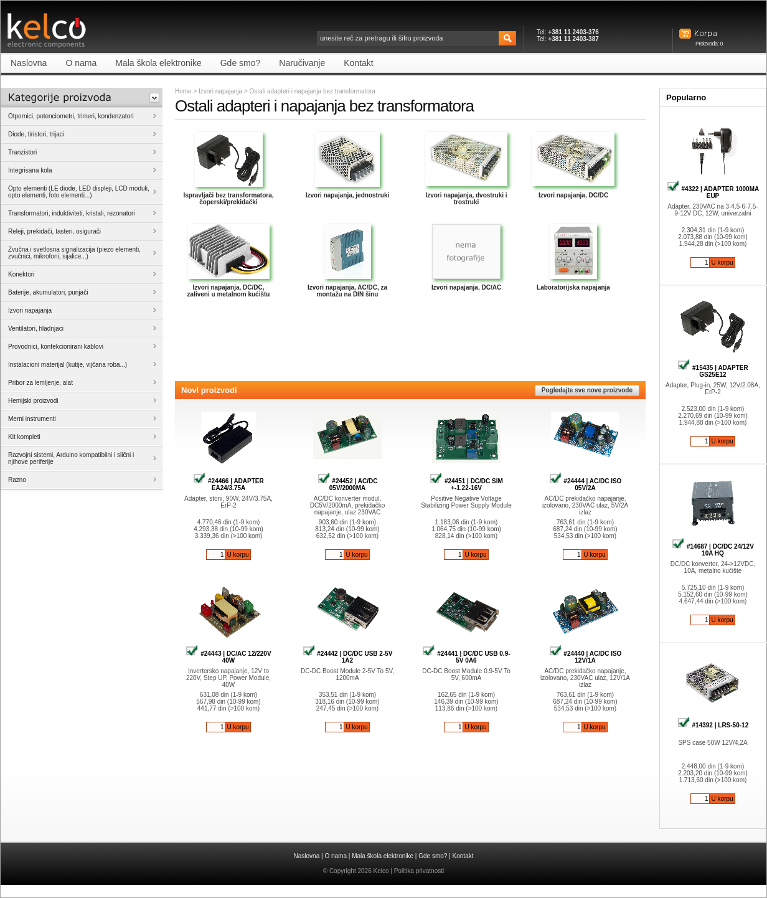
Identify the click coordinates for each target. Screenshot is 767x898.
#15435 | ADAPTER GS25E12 (712, 371)
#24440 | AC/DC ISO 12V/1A (585, 657)
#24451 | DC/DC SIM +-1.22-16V (466, 484)
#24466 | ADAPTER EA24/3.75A (228, 484)
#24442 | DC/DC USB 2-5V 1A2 (348, 657)
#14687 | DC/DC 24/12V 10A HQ (713, 550)
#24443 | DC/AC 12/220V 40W (228, 657)
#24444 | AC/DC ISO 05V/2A (585, 484)
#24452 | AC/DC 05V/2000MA (348, 484)
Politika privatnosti (419, 870)
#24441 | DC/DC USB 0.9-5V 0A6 (466, 657)
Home (183, 91)
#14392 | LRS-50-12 (712, 725)
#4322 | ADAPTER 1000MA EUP (713, 192)
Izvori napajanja (220, 91)
